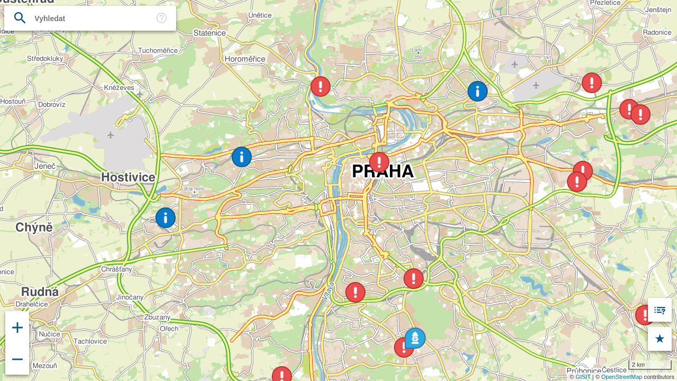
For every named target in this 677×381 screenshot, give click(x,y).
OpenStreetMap (622, 377)
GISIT (583, 377)
